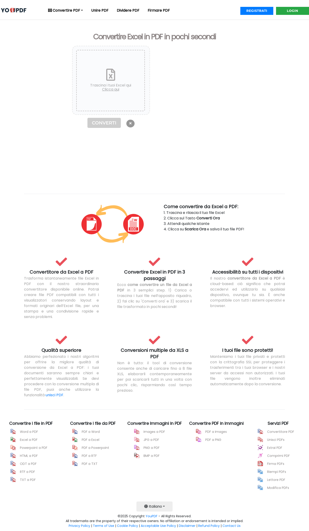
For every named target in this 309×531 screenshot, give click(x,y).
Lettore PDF (276, 479)
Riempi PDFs (276, 471)
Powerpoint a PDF (33, 447)
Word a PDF (29, 431)
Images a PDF (154, 431)
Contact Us (231, 525)
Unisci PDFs (276, 439)
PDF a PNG (213, 439)
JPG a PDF (151, 439)
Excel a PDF (29, 439)
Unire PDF (99, 10)
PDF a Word (91, 431)
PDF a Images (216, 431)
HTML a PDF (29, 455)
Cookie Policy (127, 525)
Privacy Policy (79, 525)
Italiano (153, 506)
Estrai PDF (274, 447)
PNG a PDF (152, 447)
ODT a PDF (28, 463)
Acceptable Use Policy (158, 525)
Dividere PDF (128, 10)
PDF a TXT (90, 463)
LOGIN (292, 11)
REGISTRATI (256, 11)
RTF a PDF (27, 471)
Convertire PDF (64, 10)
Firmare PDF (159, 10)
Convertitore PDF (280, 431)
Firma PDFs (275, 463)
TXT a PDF (28, 479)
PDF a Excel (90, 439)
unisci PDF (54, 395)
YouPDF (151, 516)
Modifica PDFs (278, 487)
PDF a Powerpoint (95, 447)
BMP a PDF (152, 455)
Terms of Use (103, 525)
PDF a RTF (89, 455)
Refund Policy (209, 525)
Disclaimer (187, 525)
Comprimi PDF (278, 455)
